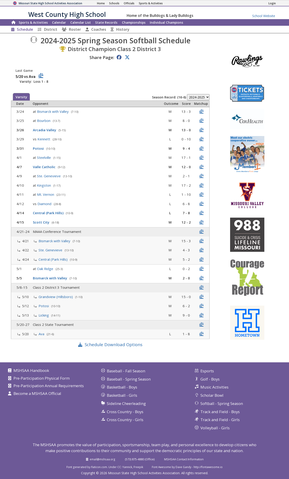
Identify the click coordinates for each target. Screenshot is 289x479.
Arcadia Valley (45, 130)
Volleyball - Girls (215, 427)
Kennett (44, 139)
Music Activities (214, 387)
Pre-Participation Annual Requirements (48, 386)
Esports (207, 370)
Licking (44, 315)
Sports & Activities (33, 22)
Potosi (39, 148)
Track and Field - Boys (220, 411)
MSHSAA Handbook (31, 370)
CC (119, 467)
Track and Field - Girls (220, 419)
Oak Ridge (45, 268)
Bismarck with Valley (53, 111)
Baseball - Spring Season (129, 379)
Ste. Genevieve (49, 176)
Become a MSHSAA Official (37, 393)
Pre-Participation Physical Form (41, 378)
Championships (133, 22)
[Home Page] (101, 3)
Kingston (44, 185)
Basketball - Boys (122, 387)
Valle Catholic (44, 167)
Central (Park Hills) (48, 213)
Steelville (44, 157)
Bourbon (44, 120)
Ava (42, 334)
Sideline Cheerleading (126, 403)
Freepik (138, 467)
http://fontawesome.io (208, 467)
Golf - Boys (210, 379)
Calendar (59, 22)
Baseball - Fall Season (126, 370)
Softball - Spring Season (221, 403)
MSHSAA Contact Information (184, 459)
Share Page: (101, 57)
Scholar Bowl (211, 395)
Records (106, 22)
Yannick (127, 467)
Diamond (44, 203)
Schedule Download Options (113, 344)
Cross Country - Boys (125, 411)
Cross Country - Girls (125, 419)
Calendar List (80, 22)
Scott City (41, 222)
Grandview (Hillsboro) (56, 296)
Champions (166, 22)
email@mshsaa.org (102, 459)
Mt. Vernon (46, 194)
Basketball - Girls (122, 395)
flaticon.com (99, 467)
